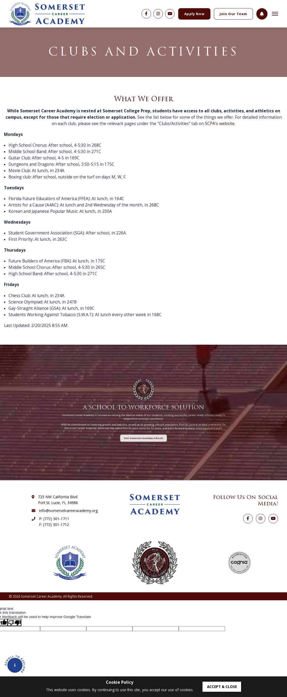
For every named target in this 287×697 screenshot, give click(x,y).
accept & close (222, 686)
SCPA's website (219, 123)
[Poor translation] (14, 622)
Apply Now (194, 13)
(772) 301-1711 (56, 518)
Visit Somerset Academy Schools (143, 423)
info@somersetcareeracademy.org (68, 510)
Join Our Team (233, 13)
